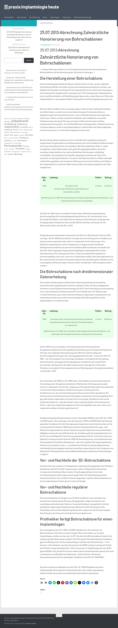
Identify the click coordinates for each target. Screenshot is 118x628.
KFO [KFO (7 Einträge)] (5, 138)
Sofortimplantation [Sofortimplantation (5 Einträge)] (15, 151)
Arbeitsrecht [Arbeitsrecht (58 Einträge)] (19, 121)
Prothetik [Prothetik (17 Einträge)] (20, 149)
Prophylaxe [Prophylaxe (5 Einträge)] (12, 149)
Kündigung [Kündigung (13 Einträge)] (23, 138)
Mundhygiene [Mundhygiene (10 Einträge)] (22, 140)
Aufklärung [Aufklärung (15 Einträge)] (22, 124)
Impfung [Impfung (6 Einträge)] (21, 135)
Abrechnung (21, 17)
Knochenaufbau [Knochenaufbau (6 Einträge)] (13, 138)
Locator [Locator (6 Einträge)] (14, 140)
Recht (45, 17)
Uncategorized (46, 23)
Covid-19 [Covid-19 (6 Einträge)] (20, 129)
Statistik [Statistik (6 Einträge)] (23, 151)
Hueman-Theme (31, 623)
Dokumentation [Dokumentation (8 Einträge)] (15, 132)
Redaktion (47, 45)
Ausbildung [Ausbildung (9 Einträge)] (24, 127)
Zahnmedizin (9, 17)
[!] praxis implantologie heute (31, 7)
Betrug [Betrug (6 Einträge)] (31, 127)
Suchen (28, 60)
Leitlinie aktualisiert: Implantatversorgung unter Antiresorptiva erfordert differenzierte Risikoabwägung (18, 107)
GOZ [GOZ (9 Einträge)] (11, 135)
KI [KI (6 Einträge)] (8, 138)
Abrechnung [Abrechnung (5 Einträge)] (14, 118)
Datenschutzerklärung (82, 17)
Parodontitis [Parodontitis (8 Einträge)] (8, 143)
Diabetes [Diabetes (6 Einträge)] (6, 132)
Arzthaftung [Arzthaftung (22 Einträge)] (10, 124)
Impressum (66, 17)
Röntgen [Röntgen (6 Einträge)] (27, 149)
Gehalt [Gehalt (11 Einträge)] (6, 135)
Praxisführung (34, 17)
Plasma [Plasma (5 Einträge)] (6, 149)
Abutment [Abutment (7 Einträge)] (21, 118)
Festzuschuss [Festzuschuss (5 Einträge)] (24, 132)
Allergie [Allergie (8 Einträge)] (27, 118)
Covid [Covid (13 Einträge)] (15, 130)
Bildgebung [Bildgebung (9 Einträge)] (8, 130)
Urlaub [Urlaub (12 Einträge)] (10, 154)
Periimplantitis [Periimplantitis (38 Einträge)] (13, 146)
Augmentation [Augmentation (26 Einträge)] (11, 127)
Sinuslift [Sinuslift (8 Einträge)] (7, 151)
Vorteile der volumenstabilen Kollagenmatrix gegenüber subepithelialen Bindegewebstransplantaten (19, 80)
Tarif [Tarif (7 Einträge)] (5, 154)
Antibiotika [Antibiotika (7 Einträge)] (7, 121)
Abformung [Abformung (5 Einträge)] (7, 118)
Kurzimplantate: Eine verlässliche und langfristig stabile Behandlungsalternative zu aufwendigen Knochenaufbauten (18, 90)
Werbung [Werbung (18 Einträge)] (18, 154)
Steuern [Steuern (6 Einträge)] (29, 151)
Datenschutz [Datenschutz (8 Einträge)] (28, 130)
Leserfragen (55, 17)
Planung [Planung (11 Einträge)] (26, 146)
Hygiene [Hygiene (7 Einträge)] (16, 135)
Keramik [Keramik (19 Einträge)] (29, 135)
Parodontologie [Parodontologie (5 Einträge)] (17, 143)
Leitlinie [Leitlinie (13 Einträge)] (7, 141)
